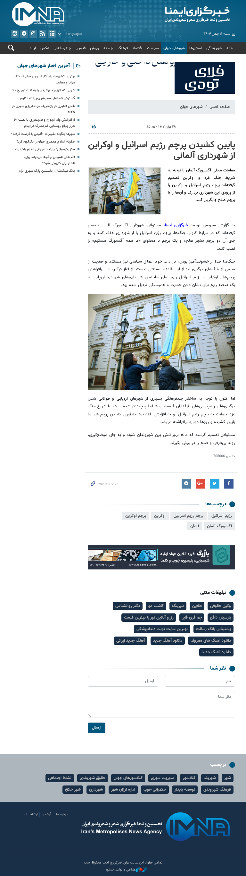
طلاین (197, 606)
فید (42, 34)
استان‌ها (195, 48)
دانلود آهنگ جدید (167, 640)
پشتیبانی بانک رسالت (213, 629)
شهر (227, 778)
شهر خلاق (73, 789)
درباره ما (62, 814)
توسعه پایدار (185, 789)
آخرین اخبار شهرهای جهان (43, 66)
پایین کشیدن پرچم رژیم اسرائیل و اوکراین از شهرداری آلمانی (161, 150)
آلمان (194, 526)
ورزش (94, 48)
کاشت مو (156, 606)
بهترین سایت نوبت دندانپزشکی (162, 629)
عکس (44, 48)
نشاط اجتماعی (59, 778)
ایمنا (180, 14)
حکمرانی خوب (155, 789)
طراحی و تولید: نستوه (126, 869)
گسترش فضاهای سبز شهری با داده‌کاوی (47, 98)
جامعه (108, 48)
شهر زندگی (214, 48)
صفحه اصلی (219, 107)
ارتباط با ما (30, 814)
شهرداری (96, 789)
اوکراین (160, 516)
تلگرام (24, 34)
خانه (229, 48)
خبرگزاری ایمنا (178, 225)
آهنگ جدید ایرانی (130, 640)
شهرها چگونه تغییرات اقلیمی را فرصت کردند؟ (43, 134)
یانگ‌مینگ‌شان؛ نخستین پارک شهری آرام (47, 171)
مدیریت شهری (162, 778)
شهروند (210, 778)
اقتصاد (137, 48)
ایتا (15, 34)
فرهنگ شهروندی (217, 789)
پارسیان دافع (220, 617)
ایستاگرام (33, 34)
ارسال (96, 727)
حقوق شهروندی (92, 778)
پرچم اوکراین (135, 516)
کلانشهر (189, 778)
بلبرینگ (178, 606)
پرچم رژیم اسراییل (188, 516)
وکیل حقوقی (220, 606)
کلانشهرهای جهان (128, 778)
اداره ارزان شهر (123, 789)
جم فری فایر (192, 617)
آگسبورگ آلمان (219, 526)
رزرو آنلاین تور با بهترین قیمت (149, 617)
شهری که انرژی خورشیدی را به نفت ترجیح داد (43, 90)
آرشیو (52, 34)
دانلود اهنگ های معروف (211, 640)
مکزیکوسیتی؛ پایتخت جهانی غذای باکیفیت (45, 149)
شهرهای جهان (174, 48)
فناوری (81, 48)
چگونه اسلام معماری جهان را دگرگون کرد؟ (45, 141)
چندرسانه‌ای (62, 48)
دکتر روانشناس (127, 606)
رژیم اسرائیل (221, 516)
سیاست (153, 48)
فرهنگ (123, 48)
